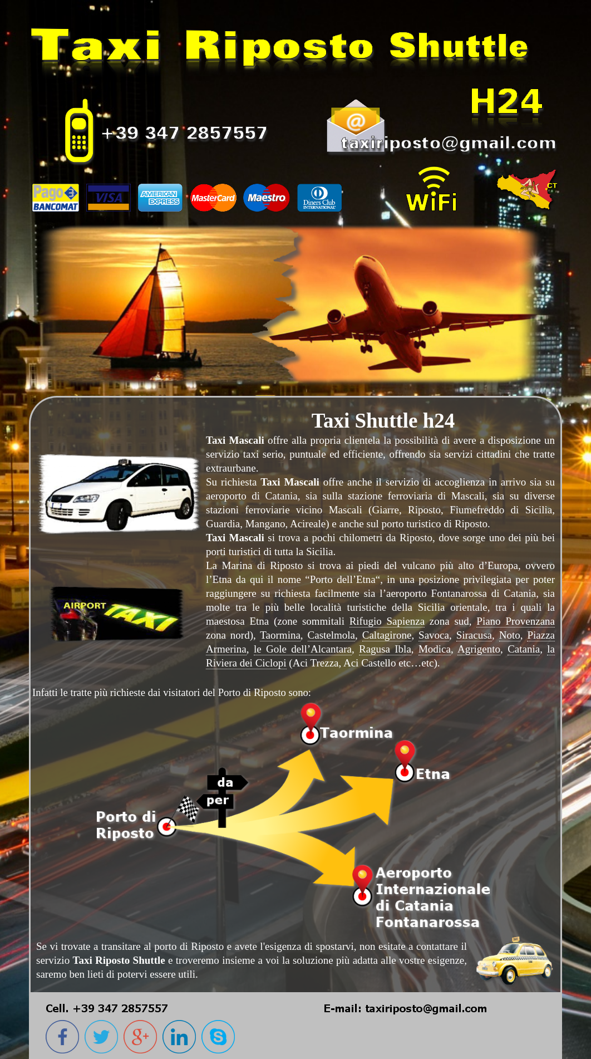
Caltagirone (387, 635)
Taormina (280, 635)
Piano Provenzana (515, 621)
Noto (509, 635)
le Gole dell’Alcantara (303, 649)
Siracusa (474, 635)
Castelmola (331, 635)
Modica (434, 649)
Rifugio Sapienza (387, 621)
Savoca (433, 635)
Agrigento (478, 649)
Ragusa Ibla (385, 649)
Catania (524, 649)
